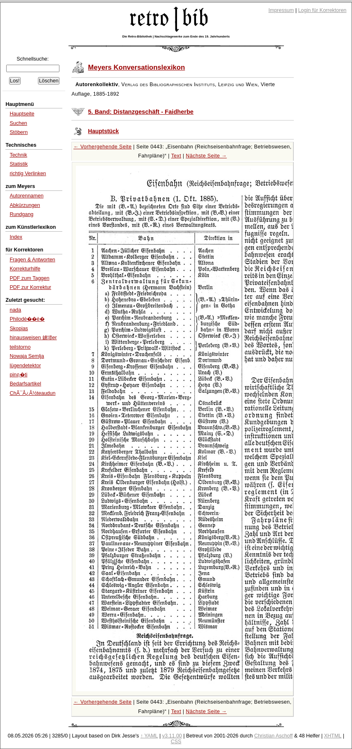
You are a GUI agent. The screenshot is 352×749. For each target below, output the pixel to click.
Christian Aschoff (273, 736)
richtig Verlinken (27, 173)
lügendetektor (25, 366)
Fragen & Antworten (32, 260)
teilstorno (20, 347)
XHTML (332, 736)
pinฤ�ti (18, 375)
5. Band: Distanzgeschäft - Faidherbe (141, 111)
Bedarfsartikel (25, 384)
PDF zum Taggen (29, 278)
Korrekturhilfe (24, 269)
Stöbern (18, 132)
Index (15, 237)
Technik (18, 155)
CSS (176, 741)
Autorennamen (26, 196)
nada (15, 310)
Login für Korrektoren (322, 10)
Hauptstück (103, 131)
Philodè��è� (27, 319)
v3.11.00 (172, 736)
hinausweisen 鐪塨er (33, 337)
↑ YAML (149, 736)
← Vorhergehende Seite (102, 147)
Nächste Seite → (206, 156)
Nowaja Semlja (26, 356)
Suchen (18, 123)
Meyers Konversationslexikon (136, 67)
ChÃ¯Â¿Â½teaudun (32, 393)
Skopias (18, 328)
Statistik (18, 164)
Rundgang (21, 214)
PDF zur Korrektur (30, 287)
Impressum (281, 10)
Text (176, 156)
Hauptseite (21, 114)
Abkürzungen (24, 205)
